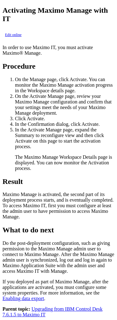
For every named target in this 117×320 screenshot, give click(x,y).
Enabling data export (23, 298)
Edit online (13, 35)
